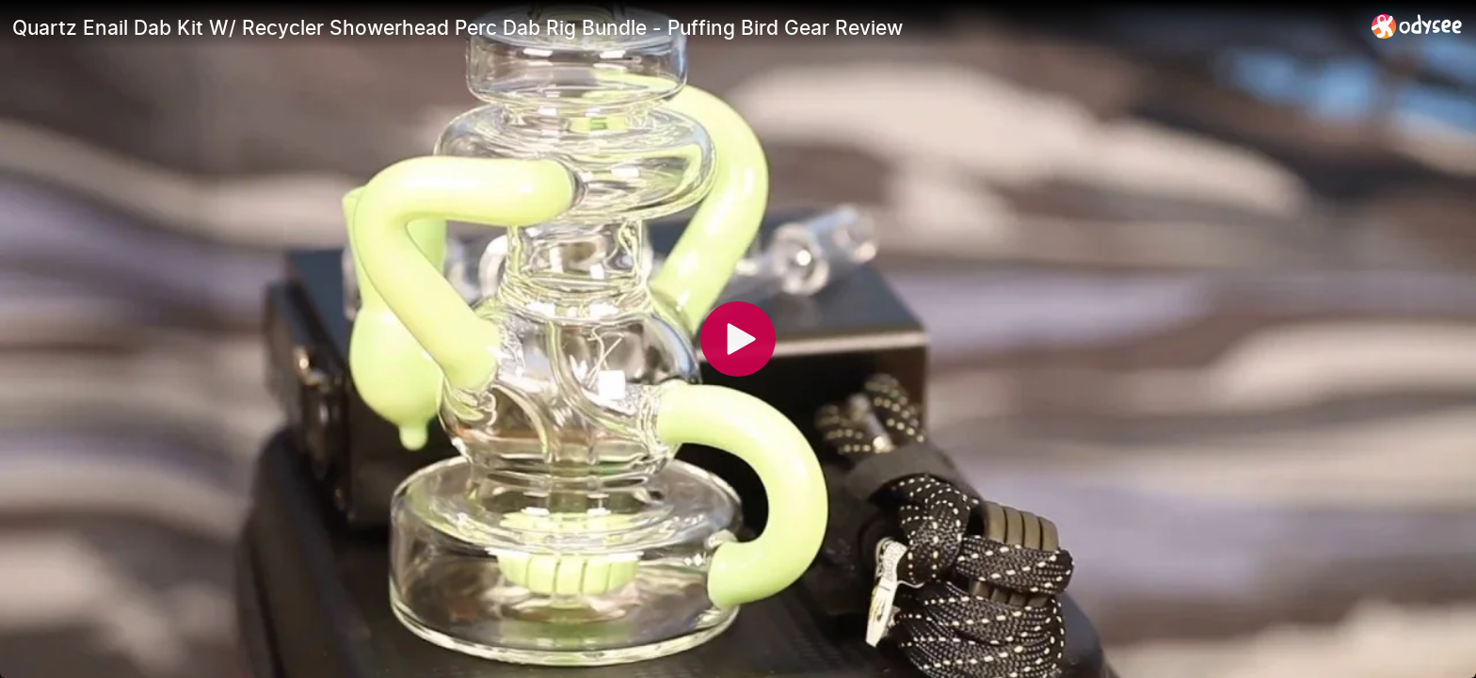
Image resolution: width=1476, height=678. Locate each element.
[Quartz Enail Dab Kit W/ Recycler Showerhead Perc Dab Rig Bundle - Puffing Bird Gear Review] (684, 27)
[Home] (1417, 26)
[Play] (738, 339)
